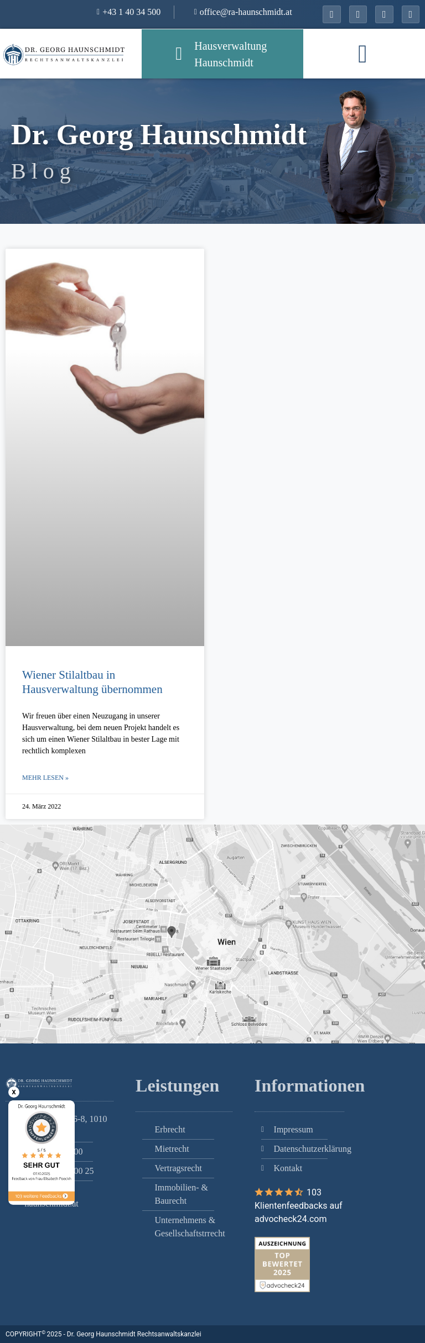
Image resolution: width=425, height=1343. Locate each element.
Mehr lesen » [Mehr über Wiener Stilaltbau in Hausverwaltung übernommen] (45, 777)
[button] (362, 54)
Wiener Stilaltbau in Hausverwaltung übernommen (92, 681)
